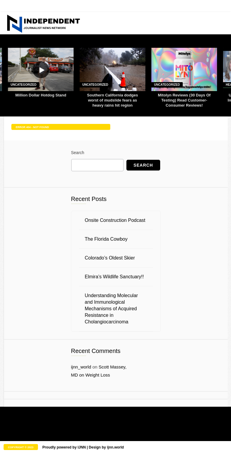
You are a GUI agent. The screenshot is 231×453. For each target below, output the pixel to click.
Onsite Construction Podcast (115, 220)
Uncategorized (23, 84)
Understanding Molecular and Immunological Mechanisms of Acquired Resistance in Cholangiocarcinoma (111, 308)
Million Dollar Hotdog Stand (40, 95)
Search (77, 152)
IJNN (82, 447)
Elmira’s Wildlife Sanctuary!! (114, 276)
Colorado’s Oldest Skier (110, 257)
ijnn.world (115, 447)
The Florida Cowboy (106, 239)
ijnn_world (81, 366)
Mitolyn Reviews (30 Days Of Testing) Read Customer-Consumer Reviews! (184, 100)
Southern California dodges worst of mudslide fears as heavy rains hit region (112, 100)
